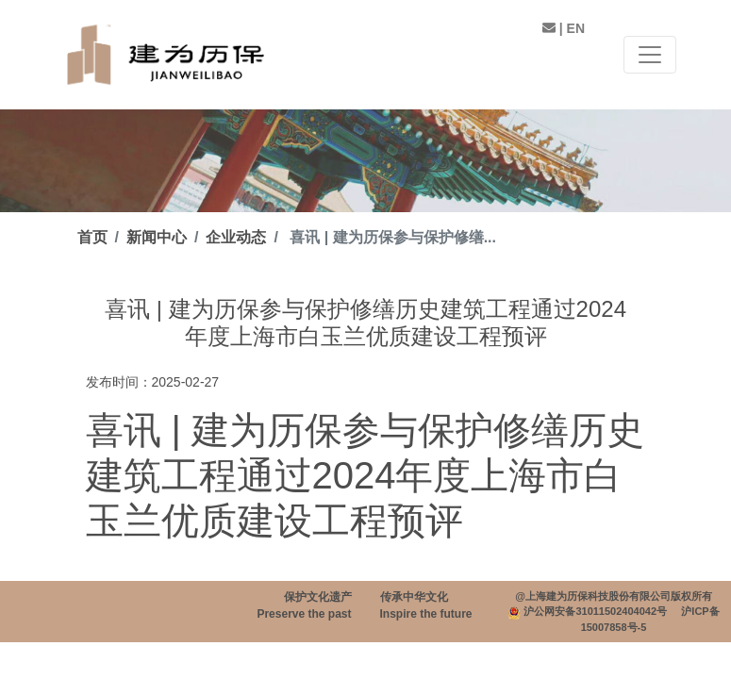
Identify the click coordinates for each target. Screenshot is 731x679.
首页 (92, 237)
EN (576, 28)
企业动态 (236, 237)
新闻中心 (156, 237)
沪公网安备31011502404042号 (595, 611)
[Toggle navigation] (649, 55)
